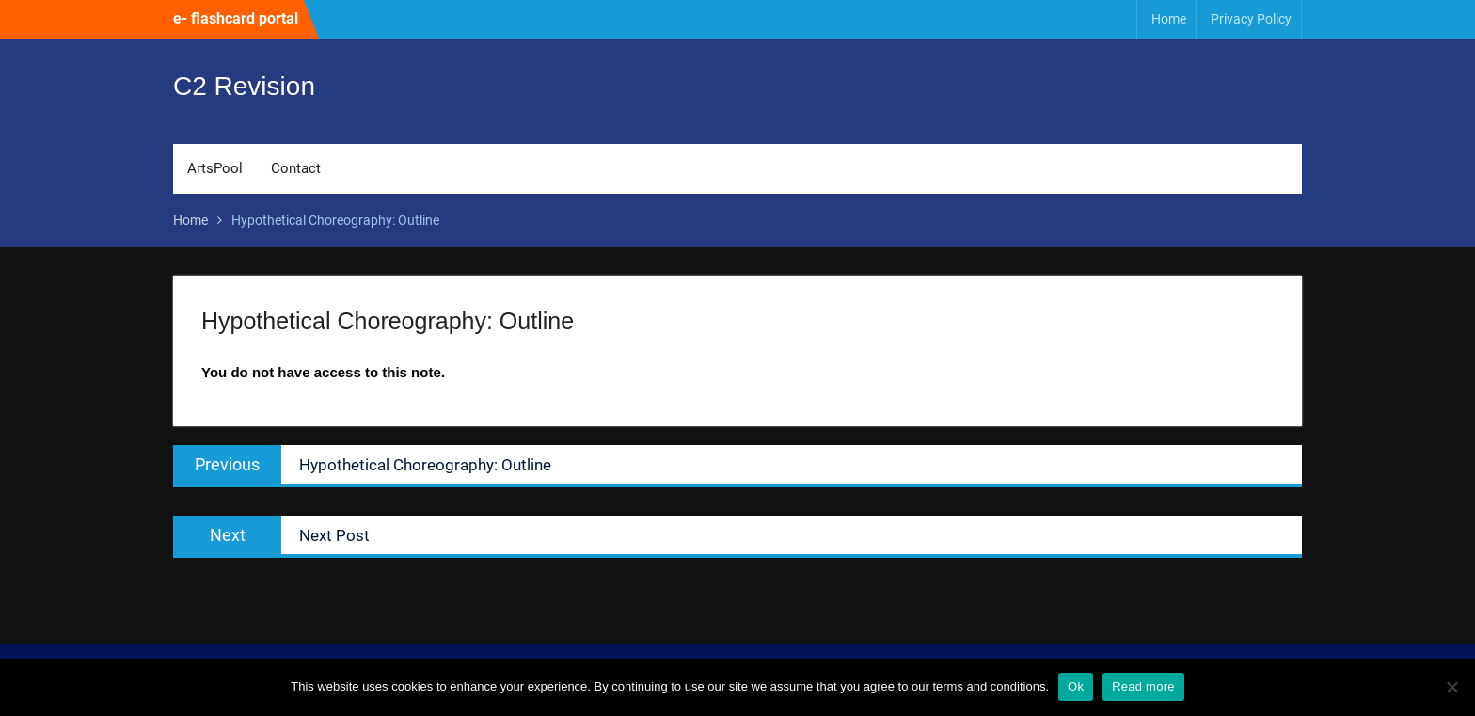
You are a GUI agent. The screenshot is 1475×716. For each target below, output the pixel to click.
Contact (296, 168)
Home (1168, 18)
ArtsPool (215, 168)
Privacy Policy (1251, 18)
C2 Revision (244, 86)
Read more (1143, 686)
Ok (1076, 686)
